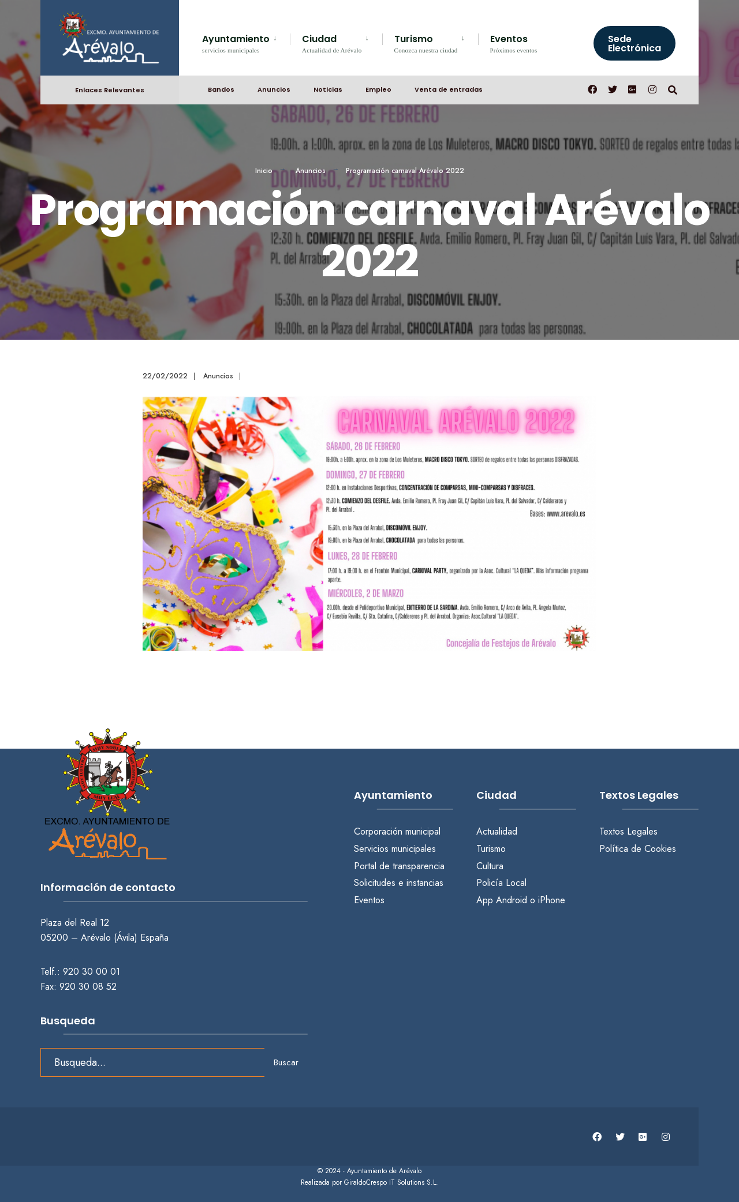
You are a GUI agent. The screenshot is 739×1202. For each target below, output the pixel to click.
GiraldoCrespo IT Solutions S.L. (391, 1179)
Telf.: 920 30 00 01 (80, 968)
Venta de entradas (449, 87)
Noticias (327, 87)
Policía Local (501, 882)
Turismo (426, 43)
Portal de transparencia (399, 866)
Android (511, 900)
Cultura (489, 866)
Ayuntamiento (236, 43)
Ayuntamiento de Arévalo (384, 1168)
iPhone (551, 900)
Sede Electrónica (634, 43)
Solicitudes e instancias (398, 882)
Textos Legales (628, 831)
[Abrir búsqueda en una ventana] (670, 87)
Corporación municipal (397, 831)
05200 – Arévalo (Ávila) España (104, 934)
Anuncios (273, 87)
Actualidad (496, 831)
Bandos (221, 87)
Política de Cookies (637, 848)
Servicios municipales (395, 848)
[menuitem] (246, 41)
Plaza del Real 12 (76, 919)
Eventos (514, 43)
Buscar (286, 1059)
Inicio (264, 171)
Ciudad (332, 43)
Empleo (378, 87)
